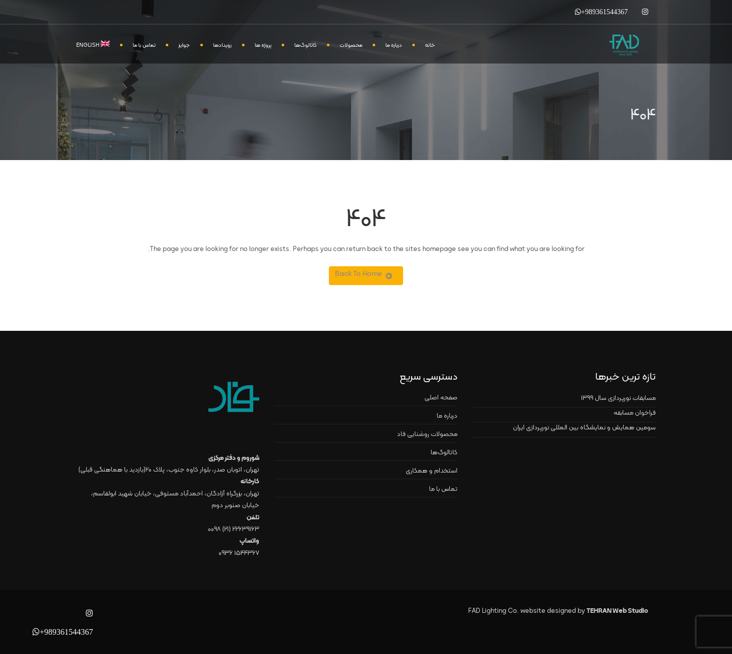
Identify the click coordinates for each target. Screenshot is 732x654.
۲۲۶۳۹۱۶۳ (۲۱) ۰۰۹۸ (233, 529)
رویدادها (222, 45)
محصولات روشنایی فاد (427, 434)
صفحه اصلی (441, 398)
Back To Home (363, 274)
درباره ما (393, 45)
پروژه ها (263, 45)
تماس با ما (144, 45)
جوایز (184, 45)
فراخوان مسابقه (635, 413)
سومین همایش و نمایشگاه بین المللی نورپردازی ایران (584, 428)
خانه (430, 45)
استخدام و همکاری (432, 471)
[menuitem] (98, 44)
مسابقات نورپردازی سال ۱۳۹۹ (618, 398)
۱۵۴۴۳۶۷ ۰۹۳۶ (239, 553)
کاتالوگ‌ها (305, 45)
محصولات (351, 45)
